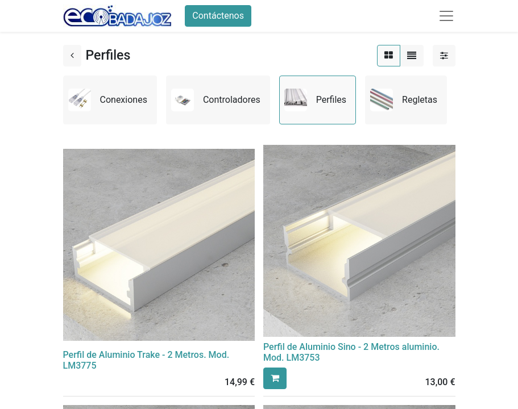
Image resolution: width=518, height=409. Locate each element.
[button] (275, 378)
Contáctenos (218, 15)
